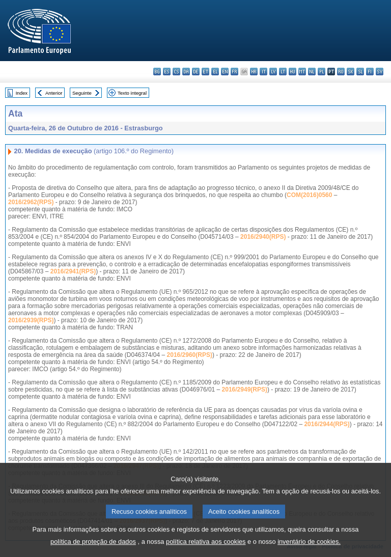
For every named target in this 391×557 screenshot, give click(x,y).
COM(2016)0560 (309, 195)
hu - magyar (292, 71)
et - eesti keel (205, 71)
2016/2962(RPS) (30, 202)
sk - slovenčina (350, 71)
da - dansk (186, 71)
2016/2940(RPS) (263, 236)
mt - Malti (302, 71)
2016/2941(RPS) (73, 271)
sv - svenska (379, 71)
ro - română (341, 71)
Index (21, 93)
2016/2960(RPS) (189, 354)
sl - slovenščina (360, 71)
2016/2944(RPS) (326, 424)
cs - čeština (176, 71)
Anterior (54, 93)
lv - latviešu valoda (273, 71)
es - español (167, 71)
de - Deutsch (196, 71)
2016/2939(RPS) (30, 320)
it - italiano (263, 71)
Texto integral (132, 93)
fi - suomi (370, 71)
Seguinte (82, 93)
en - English (225, 71)
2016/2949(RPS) (244, 389)
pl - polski (321, 71)
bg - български (157, 71)
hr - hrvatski (254, 71)
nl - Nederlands (312, 71)
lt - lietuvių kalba (283, 71)
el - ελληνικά (215, 71)
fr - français (234, 71)
